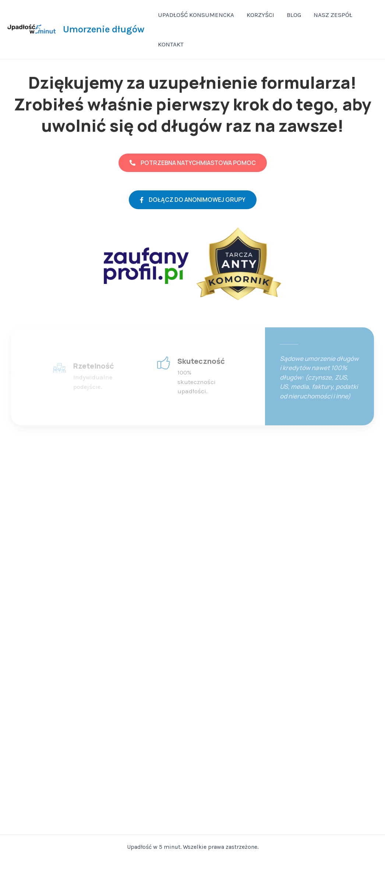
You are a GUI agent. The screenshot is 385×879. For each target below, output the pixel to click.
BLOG (294, 14)
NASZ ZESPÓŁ (333, 14)
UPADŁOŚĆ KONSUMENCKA (196, 14)
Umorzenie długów (103, 29)
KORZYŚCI (260, 14)
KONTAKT (171, 44)
